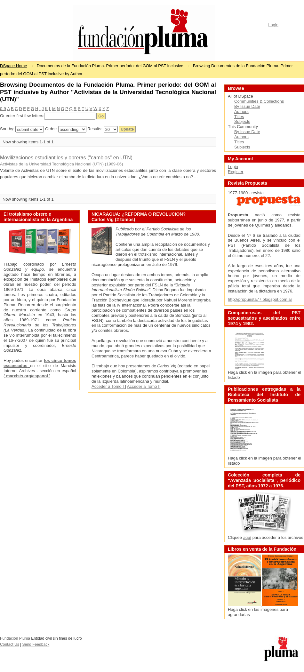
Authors (241, 111)
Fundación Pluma (15, 638)
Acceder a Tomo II (144, 386)
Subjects (242, 121)
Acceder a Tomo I (108, 386)
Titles (239, 116)
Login (273, 24)
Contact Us (9, 644)
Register (235, 171)
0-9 (3, 108)
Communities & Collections (259, 101)
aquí (247, 537)
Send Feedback (36, 644)
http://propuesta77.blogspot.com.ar (260, 299)
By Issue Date (247, 106)
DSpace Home (13, 65)
